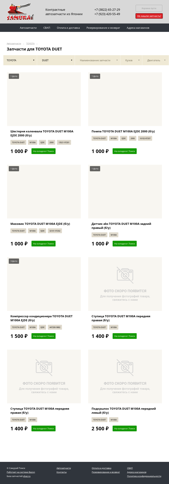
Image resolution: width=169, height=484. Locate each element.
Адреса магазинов (136, 472)
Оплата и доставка (101, 468)
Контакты (62, 472)
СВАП (130, 468)
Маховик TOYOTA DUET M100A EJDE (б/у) (40, 224)
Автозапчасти (14, 43)
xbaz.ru (26, 476)
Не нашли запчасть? (149, 15)
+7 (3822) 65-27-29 (107, 10)
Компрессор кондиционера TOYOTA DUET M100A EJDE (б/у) (41, 318)
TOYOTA (30, 43)
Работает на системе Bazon (21, 472)
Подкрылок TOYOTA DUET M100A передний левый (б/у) (124, 411)
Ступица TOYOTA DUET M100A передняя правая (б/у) (121, 318)
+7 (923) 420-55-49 (107, 14)
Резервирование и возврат (106, 472)
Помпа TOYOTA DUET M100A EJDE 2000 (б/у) (123, 131)
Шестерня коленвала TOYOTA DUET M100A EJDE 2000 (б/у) (41, 133)
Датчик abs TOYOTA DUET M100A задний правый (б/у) (121, 226)
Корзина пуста (149, 8)
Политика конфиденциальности (144, 476)
